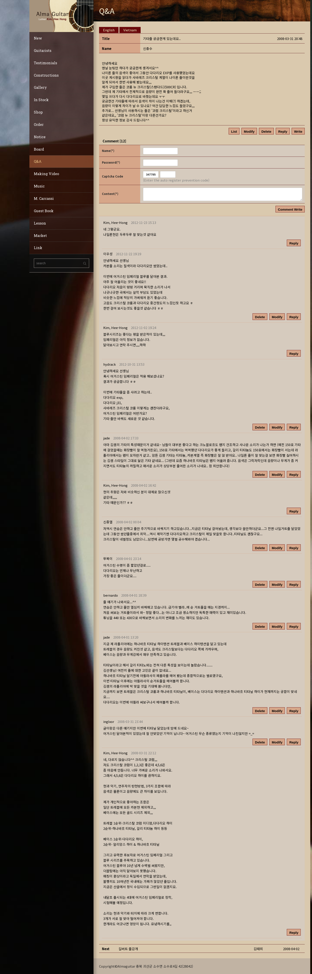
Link (38, 247)
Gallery (40, 87)
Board (39, 149)
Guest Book (44, 210)
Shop (38, 112)
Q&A (38, 161)
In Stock (41, 99)
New (38, 38)
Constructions (46, 75)
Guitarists (42, 50)
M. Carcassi (44, 198)
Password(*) (111, 162)
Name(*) (108, 151)
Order (39, 124)
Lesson (40, 223)
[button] (115, 222)
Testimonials (45, 63)
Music (39, 186)
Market (40, 235)
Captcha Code (112, 176)
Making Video (46, 173)
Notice (40, 136)
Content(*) (110, 194)
